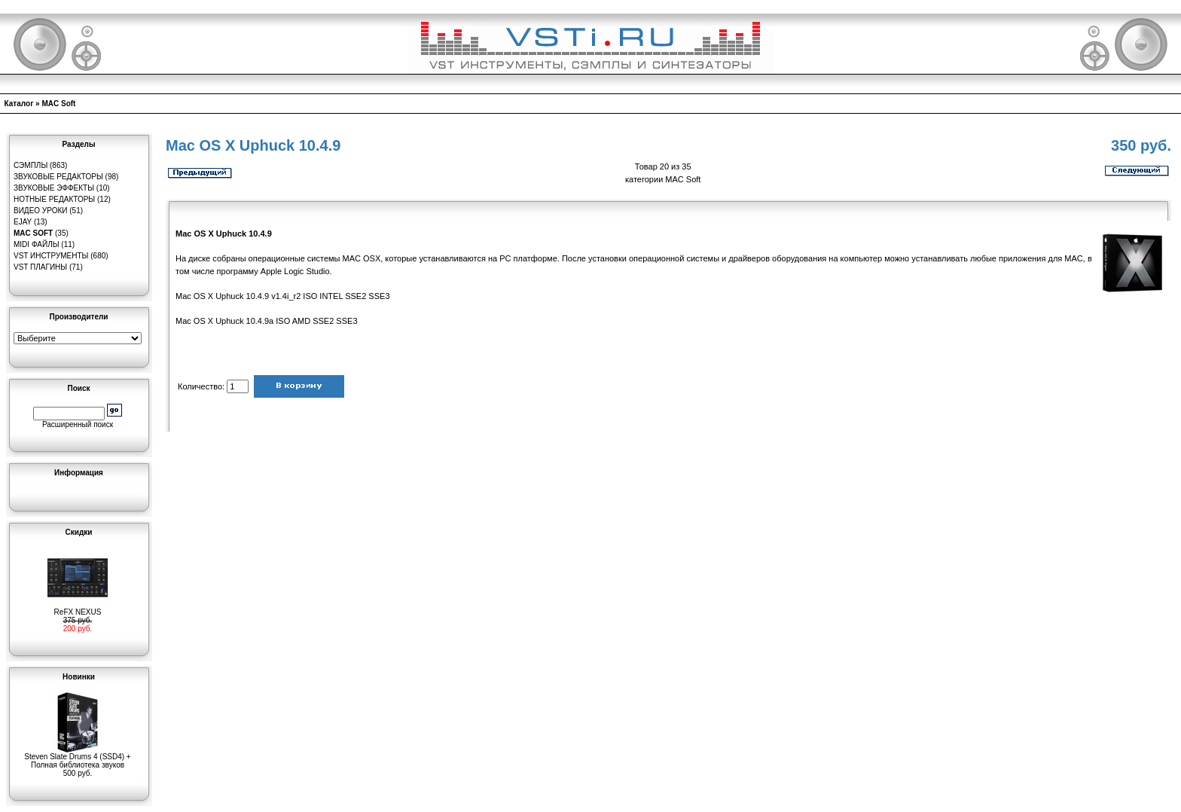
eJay (23, 222)
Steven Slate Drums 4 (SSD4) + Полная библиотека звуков (77, 757)
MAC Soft (58, 103)
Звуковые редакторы (58, 176)
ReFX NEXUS (77, 608)
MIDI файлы (37, 244)
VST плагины (40, 267)
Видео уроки (40, 210)
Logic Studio (307, 271)
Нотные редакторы (54, 199)
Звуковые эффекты (54, 188)
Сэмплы (30, 165)
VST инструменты (51, 256)
